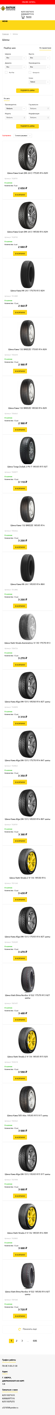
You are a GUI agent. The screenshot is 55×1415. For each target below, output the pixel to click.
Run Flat (9, 73)
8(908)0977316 (27, 14)
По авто (7, 99)
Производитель (34, 63)
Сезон (31, 78)
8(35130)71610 (27, 12)
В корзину (20, 194)
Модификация (34, 114)
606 (35, 1341)
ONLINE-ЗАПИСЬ (28, 2)
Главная (5, 34)
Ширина (8, 54)
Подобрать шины (27, 90)
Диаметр (8, 63)
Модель (8, 114)
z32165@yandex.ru (10, 1408)
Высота (31, 54)
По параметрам (45, 48)
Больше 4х (34, 73)
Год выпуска (33, 105)
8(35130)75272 (8, 1402)
